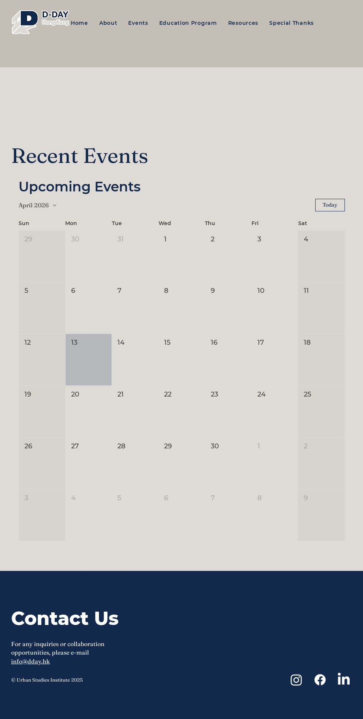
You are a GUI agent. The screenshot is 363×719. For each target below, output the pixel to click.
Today (330, 204)
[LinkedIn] (343, 679)
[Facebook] (320, 679)
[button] (111, 23)
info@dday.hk (30, 661)
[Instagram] (296, 679)
